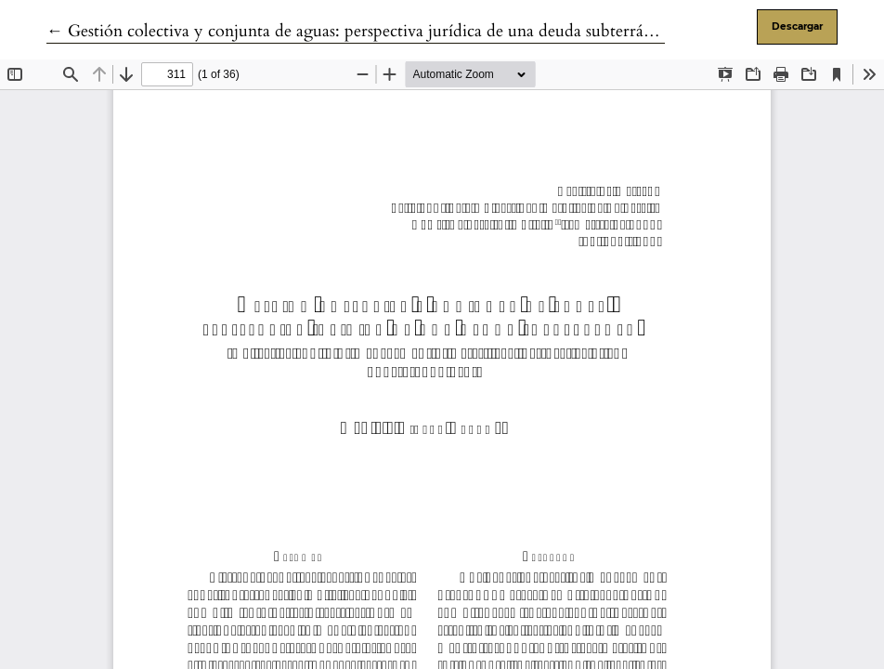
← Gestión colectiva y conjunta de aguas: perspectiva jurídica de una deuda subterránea (357, 31)
